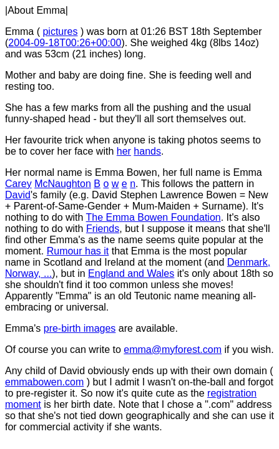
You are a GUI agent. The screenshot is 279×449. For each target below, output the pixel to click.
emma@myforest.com (173, 349)
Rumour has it (78, 251)
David (18, 195)
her (124, 151)
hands (147, 151)
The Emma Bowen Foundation (153, 217)
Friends (102, 228)
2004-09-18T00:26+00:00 (64, 42)
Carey (18, 183)
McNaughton (62, 183)
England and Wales (131, 273)
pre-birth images (80, 328)
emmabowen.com (44, 382)
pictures (59, 31)
